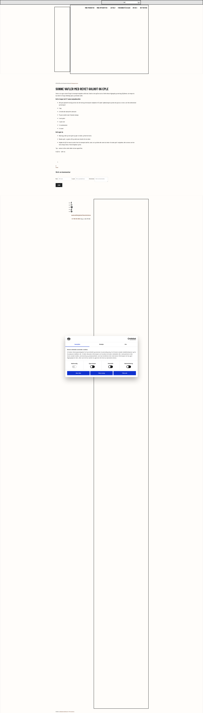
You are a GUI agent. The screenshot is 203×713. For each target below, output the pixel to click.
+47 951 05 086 (75, 219)
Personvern (71, 711)
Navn (57, 178)
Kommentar (92, 178)
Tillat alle (124, 373)
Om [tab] (126, 344)
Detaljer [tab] (101, 344)
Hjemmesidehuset (64, 711)
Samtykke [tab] (77, 344)
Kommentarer (74, 83)
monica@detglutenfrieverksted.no (81, 215)
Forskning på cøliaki (124, 8)
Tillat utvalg (101, 373)
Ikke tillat (78, 373)
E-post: (73, 178)
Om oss (135, 8)
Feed (57, 167)
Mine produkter (89, 8)
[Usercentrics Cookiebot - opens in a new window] (129, 339)
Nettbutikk (143, 8)
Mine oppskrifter (102, 8)
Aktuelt (113, 8)
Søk (124, 2)
